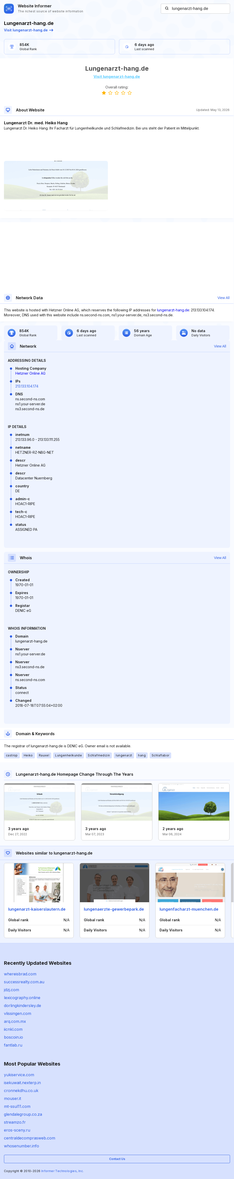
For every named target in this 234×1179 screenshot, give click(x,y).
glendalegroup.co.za (23, 1114)
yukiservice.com (19, 1074)
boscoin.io (13, 1037)
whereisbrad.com (20, 973)
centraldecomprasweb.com (29, 1138)
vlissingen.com (17, 1013)
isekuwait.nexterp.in (22, 1082)
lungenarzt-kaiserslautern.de (37, 909)
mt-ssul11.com (17, 1106)
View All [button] (223, 298)
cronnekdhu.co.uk (21, 1090)
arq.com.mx (15, 1021)
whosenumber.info (21, 1145)
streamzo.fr (15, 1122)
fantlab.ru (13, 1045)
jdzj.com (11, 989)
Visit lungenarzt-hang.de (28, 30)
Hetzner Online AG (30, 373)
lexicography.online (22, 997)
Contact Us (117, 1159)
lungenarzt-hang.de (173, 310)
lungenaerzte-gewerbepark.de (114, 909)
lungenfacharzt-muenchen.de (189, 909)
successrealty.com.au (24, 981)
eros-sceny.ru (17, 1130)
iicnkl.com (13, 1029)
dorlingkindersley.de (22, 1005)
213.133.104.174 (26, 386)
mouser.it (12, 1098)
